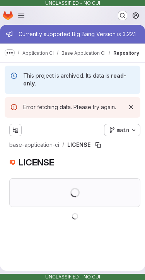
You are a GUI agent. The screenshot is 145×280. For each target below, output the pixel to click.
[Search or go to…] (122, 15)
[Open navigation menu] (21, 15)
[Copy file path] (98, 145)
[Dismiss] (131, 107)
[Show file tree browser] (15, 130)
